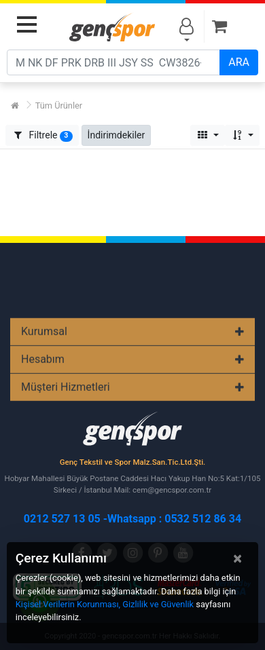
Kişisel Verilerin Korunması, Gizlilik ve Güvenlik (105, 604)
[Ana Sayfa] (15, 105)
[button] (117, 135)
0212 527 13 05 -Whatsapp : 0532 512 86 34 (132, 518)
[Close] (237, 558)
